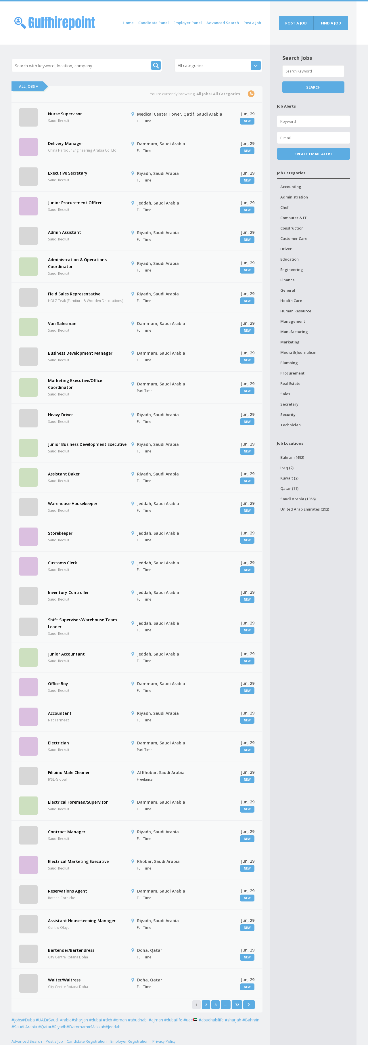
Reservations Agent (67, 891)
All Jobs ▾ (28, 86)
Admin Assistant (64, 232)
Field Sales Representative (74, 294)
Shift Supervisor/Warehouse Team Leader (82, 623)
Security (288, 414)
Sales (285, 393)
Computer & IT (293, 217)
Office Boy (58, 683)
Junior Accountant (66, 654)
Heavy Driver (60, 414)
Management (292, 321)
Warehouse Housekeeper (72, 503)
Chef (284, 207)
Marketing (290, 342)
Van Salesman (62, 323)
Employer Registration (129, 1041)
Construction (292, 228)
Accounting (290, 186)
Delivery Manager (65, 143)
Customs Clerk (62, 563)
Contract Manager (66, 831)
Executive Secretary (67, 173)
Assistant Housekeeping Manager (82, 920)
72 (237, 1004)
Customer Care (293, 238)
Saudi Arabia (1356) (298, 498)
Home (128, 22)
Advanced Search (222, 22)
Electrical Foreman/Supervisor (78, 802)
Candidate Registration (87, 1041)
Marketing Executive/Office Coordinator (75, 384)
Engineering (291, 269)
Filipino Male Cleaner (69, 772)
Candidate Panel (153, 22)
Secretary (289, 404)
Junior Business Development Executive (87, 444)
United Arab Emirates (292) (304, 509)
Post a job (296, 23)
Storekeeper (60, 533)
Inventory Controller (68, 592)
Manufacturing (294, 331)
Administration (294, 197)
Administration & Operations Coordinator (77, 263)
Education (289, 259)
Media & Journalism (298, 352)
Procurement (292, 373)
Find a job (331, 23)
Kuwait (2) (289, 478)
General (287, 290)
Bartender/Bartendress (71, 950)
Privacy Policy (164, 1041)
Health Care (291, 300)
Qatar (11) (289, 488)
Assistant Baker (64, 474)
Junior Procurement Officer (75, 202)
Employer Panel (187, 22)
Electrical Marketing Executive (78, 861)
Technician (290, 424)
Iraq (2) (287, 467)
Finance (287, 279)
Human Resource (295, 311)
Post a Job (252, 22)
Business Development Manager (80, 353)
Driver (286, 248)
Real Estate (290, 383)
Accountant (60, 713)
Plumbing (289, 362)
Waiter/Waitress (64, 980)
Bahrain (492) (292, 457)
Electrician (58, 743)
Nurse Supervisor (65, 113)
